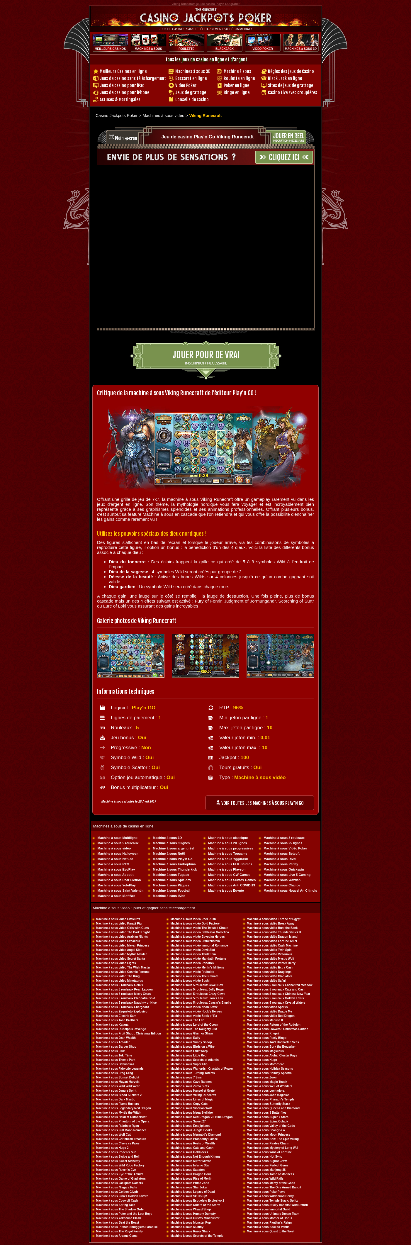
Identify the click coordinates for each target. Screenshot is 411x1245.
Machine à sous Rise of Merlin (191, 1178)
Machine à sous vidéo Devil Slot (192, 949)
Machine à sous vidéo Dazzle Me (269, 1011)
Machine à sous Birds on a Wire (192, 1046)
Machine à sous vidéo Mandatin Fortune (198, 958)
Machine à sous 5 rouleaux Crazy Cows (197, 993)
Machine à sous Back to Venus (268, 1227)
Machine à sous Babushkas (115, 1064)
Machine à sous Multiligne (117, 837)
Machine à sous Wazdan (282, 880)
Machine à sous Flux (110, 1051)
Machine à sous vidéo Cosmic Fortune (123, 971)
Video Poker (185, 85)
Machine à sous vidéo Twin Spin (269, 949)
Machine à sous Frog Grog (114, 1073)
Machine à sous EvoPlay (116, 869)
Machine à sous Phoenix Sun (116, 1152)
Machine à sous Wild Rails (265, 1178)
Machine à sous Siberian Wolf (191, 1108)
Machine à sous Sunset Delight (117, 1077)
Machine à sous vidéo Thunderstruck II (274, 932)
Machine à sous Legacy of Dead (192, 1191)
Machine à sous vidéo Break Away (270, 923)
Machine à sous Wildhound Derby (270, 1196)
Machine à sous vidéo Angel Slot (119, 949)
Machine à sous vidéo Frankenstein (195, 941)
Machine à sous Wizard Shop (190, 1209)
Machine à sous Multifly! (187, 1227)
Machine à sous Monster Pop (190, 1222)
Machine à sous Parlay (281, 864)
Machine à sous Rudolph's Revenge (121, 1029)
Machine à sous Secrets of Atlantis (194, 1059)
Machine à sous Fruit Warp (189, 1051)
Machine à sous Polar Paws (266, 1191)
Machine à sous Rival (280, 859)
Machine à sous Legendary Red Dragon (123, 1108)
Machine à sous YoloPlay (117, 885)
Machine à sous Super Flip (188, 1064)
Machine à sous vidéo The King (118, 976)
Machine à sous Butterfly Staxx (268, 1103)
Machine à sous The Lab (187, 1020)
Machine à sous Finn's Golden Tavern (122, 1196)
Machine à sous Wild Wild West (118, 1086)
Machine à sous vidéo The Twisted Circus (199, 927)
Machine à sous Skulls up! (188, 1196)
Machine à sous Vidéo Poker (285, 848)
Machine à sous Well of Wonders (269, 1086)
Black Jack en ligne (285, 78)
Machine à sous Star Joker (188, 1187)
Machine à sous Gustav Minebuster (194, 1218)
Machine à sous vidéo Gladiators (270, 976)
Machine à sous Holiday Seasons (270, 1068)
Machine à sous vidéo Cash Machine (272, 945)
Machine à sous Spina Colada (267, 1121)
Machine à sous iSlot (169, 896)
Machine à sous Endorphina (174, 864)
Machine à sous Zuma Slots (189, 1086)
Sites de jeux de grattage (290, 85)
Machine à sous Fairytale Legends (120, 1068)
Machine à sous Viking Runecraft (193, 1095)
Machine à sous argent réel (173, 848)
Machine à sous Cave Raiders (191, 1081)
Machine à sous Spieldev (172, 880)
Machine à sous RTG (113, 864)
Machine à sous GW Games (229, 874)
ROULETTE (186, 48)
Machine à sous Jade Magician (268, 1095)
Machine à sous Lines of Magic (191, 1099)
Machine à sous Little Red (188, 1055)
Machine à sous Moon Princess (268, 1134)
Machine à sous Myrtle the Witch (118, 1112)
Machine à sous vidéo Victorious (269, 954)
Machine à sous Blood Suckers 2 (119, 1095)
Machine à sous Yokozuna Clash (118, 1218)
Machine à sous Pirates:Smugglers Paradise (127, 1227)
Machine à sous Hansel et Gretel (192, 1090)
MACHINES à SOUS (148, 48)
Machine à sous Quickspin (284, 869)
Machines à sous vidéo (163, 115)
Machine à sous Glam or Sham (191, 1033)
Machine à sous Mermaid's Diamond (195, 1134)
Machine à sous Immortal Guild (268, 1209)
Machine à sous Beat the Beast (117, 1222)
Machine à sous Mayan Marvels (118, 1081)
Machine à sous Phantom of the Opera (123, 1121)
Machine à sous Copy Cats (189, 1103)
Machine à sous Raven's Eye (116, 1169)
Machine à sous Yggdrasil (228, 859)
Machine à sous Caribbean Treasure (121, 1139)
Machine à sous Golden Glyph (117, 1191)
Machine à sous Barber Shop (116, 1046)
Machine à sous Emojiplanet (190, 1125)
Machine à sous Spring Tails (115, 1205)
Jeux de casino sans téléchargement (133, 78)
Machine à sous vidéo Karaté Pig (119, 923)
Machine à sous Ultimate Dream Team (273, 1213)
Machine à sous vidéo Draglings (269, 971)
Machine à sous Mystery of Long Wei (272, 1147)
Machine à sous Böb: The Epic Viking (273, 1139)
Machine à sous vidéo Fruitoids (192, 971)
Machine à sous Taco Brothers (117, 1020)
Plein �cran (126, 138)
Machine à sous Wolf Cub (114, 1134)
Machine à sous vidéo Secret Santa (120, 958)
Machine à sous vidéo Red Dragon (271, 1015)
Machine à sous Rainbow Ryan (117, 1125)
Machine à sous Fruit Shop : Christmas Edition (128, 1033)
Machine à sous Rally (185, 1037)
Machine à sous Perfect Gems (267, 1165)
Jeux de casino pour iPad (122, 85)
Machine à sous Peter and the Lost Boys (124, 1213)
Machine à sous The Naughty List (193, 1029)
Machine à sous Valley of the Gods (271, 1125)
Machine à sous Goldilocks (189, 1152)
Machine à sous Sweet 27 (188, 1121)
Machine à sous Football (171, 890)
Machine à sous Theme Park (115, 1059)
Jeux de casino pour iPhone (124, 92)
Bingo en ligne (236, 92)
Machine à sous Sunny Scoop (191, 1042)
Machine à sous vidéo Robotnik (192, 963)
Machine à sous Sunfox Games (232, 880)
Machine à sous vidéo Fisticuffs (118, 919)
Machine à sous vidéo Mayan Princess (123, 945)
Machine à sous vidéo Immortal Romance (199, 945)
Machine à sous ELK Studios (230, 864)
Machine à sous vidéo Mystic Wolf (270, 958)
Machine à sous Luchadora (265, 1090)
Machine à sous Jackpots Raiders (119, 1183)
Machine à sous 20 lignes (227, 843)
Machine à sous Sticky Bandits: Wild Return (277, 1205)
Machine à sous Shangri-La (266, 1130)
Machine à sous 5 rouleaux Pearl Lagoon (124, 989)
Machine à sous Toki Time (114, 1055)
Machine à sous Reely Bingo (266, 1037)
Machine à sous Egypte (226, 890)
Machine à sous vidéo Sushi (189, 980)
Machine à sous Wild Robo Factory (120, 1165)
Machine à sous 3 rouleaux (284, 837)
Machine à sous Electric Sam (116, 1015)
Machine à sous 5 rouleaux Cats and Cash (276, 989)
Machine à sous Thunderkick (175, 869)
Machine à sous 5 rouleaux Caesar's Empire (200, 1002)
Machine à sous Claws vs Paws (118, 1143)
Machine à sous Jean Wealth (116, 1037)
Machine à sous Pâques (171, 885)
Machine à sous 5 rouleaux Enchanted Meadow (279, 985)
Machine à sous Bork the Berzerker (271, 1046)
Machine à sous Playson (226, 869)
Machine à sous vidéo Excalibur (118, 941)
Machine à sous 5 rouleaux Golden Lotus (275, 998)
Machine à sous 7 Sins (186, 1077)
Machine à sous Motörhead (265, 1064)
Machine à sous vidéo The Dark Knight (123, 932)
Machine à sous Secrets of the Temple (196, 1235)
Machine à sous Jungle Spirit (116, 1090)
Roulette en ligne (239, 78)
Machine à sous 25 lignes (283, 843)
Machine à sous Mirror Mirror (190, 1161)
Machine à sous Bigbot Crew (267, 1161)
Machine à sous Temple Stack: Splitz (272, 1200)
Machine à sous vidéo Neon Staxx (194, 1007)
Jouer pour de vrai (206, 355)
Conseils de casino (192, 99)
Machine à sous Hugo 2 (112, 1147)
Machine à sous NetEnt (115, 859)
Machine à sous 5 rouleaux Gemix (119, 985)
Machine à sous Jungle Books (191, 1130)
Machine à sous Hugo (262, 1059)
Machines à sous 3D (192, 71)
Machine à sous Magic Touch (267, 1081)
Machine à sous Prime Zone (189, 1183)
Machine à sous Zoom (262, 1077)
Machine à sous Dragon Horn (190, 1174)
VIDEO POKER (262, 48)
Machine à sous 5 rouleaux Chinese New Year (278, 993)
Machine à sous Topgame (227, 853)
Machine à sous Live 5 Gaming (287, 874)
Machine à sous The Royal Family (119, 1231)
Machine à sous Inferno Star (189, 1165)
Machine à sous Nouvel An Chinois (290, 890)
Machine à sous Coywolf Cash (117, 1200)
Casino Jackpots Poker (116, 115)
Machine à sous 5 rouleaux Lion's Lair (196, 998)
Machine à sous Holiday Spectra (269, 1073)
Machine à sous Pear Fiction (119, 880)
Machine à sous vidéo (114, 848)
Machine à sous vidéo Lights (116, 963)
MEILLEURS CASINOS (110, 48)
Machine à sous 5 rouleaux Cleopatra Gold (125, 998)
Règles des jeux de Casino (291, 71)
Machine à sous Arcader (113, 1042)
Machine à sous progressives (230, 848)
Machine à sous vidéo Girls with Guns (122, 927)
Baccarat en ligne (191, 78)
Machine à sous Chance (282, 885)
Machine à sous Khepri (263, 1033)
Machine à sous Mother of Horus (269, 1218)
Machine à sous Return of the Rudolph (273, 1024)
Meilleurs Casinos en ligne (123, 71)
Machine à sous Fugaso (171, 874)
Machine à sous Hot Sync (264, 1156)
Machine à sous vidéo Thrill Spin (193, 954)
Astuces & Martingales (120, 99)
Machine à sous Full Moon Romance (121, 1130)
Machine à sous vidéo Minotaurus (119, 980)
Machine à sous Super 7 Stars (267, 1117)
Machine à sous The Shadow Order (120, 1209)
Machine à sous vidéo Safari (266, 980)
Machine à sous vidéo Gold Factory (195, 923)
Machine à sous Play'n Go (172, 859)
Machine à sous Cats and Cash (191, 1147)
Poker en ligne (236, 85)
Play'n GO (144, 707)
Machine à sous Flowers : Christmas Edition (277, 1029)
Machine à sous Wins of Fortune (269, 1152)
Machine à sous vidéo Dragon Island (272, 936)
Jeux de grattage (190, 92)
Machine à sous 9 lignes (171, 843)
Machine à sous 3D (167, 837)
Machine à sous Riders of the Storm (195, 1205)
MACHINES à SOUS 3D (301, 48)
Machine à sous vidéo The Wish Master (123, 967)
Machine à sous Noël (169, 853)
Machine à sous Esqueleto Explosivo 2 (197, 1200)
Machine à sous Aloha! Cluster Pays (272, 1055)
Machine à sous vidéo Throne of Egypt (273, 919)
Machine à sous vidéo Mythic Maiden (121, 954)
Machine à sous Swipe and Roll (118, 1156)
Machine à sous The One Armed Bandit (274, 1187)
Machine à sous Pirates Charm (268, 1143)
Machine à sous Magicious (265, 1051)
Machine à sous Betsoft (282, 853)
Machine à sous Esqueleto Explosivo (121, 1011)
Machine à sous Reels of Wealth (192, 1143)
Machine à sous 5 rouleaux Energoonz (123, 1007)
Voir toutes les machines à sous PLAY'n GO (260, 803)
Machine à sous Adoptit (116, 874)
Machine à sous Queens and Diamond (273, 1108)
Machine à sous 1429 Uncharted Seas (273, 1042)
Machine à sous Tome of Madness (270, 1174)
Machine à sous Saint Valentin (121, 890)
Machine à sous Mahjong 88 (266, 1169)
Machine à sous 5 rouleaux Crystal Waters (276, 1002)
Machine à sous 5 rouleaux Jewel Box (196, 985)
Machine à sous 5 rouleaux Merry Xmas (123, 993)
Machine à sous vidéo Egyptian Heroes (197, 936)
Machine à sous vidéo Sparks (267, 1007)
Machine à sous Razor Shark (190, 1231)
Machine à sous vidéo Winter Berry (271, 963)
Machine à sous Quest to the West (270, 1231)
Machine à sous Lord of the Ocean (194, 1024)
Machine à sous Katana (112, 1024)
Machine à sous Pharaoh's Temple (270, 1099)
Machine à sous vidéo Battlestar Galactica (199, 932)
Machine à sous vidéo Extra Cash (270, 967)
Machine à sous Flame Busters (117, 1103)
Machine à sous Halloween (118, 853)
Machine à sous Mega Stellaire (191, 1112)
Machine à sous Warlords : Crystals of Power (201, 1068)
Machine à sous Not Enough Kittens (195, 1156)
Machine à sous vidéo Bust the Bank (272, 927)
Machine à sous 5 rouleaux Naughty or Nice (126, 1002)
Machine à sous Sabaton (187, 1169)
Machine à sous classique (228, 837)
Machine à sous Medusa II (265, 1020)
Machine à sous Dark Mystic (115, 1099)
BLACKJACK (224, 48)
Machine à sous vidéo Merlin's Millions (197, 967)
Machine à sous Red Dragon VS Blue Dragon (201, 1117)
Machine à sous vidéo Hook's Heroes (196, 1011)
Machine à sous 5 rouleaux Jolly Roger (197, 989)
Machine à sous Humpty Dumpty (192, 1213)
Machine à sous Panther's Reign (269, 1222)
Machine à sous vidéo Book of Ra (193, 1015)
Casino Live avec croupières (292, 92)
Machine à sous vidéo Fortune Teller (272, 941)
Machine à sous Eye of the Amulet (119, 1174)
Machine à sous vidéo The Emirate (194, 976)
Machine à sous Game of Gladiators (121, 1178)
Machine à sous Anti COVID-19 (231, 885)
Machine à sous (237, 71)
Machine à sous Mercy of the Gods (271, 1183)
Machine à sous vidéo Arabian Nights (122, 936)
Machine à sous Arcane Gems (116, 1235)
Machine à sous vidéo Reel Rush (193, 919)
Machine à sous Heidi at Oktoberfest (121, 1117)
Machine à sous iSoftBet (116, 896)
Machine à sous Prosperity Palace (194, 1139)
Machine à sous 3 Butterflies (266, 1112)
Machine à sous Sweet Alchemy (118, 1161)
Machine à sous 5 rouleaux (118, 843)
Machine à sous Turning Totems (192, 1073)
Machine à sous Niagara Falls (116, 1187)
